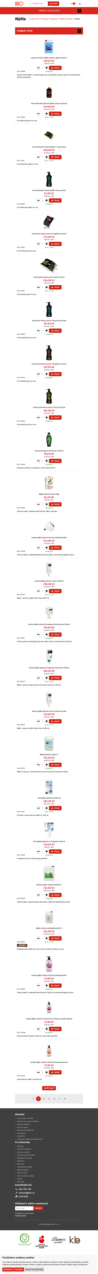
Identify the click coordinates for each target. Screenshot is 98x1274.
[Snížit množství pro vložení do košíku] (38, 68)
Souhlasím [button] (8, 1269)
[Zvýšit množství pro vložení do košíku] (46, 68)
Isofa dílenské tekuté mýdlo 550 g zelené (49, 190)
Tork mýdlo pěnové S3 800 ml (49, 798)
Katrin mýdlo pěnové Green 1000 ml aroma (49, 711)
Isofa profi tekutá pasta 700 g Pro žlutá (49, 407)
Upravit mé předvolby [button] (34, 1269)
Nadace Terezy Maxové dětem (27, 1121)
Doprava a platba (23, 1152)
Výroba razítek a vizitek (25, 1176)
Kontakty (20, 1146)
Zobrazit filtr (24, 31)
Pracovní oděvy (22, 1127)
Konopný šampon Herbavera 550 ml (49, 451)
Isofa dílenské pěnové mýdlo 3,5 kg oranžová (49, 103)
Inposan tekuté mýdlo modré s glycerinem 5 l (49, 58)
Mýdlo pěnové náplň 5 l (49, 755)
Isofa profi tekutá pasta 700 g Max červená (49, 364)
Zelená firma (21, 1133)
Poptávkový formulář (24, 1158)
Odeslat (38, 1208)
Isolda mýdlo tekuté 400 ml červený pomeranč (49, 1062)
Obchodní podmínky (24, 1149)
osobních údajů (20, 1215)
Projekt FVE (21, 1136)
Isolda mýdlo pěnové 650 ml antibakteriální (49, 538)
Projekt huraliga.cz (23, 1124)
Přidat (55, 68)
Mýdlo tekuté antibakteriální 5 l (49, 928)
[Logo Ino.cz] (19, 4)
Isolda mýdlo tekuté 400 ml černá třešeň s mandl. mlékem (49, 1019)
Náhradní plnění (22, 1170)
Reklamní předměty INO (25, 1130)
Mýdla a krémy (66, 19)
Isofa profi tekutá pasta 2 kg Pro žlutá (49, 277)
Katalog (44, 19)
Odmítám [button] (19, 1269)
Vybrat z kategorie (25, 10)
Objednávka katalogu (24, 1167)
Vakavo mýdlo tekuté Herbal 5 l (49, 885)
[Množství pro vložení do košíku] (42, 68)
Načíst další (49, 1088)
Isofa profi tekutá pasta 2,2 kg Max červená (49, 234)
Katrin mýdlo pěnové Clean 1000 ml (49, 581)
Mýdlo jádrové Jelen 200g (49, 494)
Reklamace (21, 1161)
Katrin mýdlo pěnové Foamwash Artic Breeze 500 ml (49, 624)
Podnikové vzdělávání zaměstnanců (29, 1139)
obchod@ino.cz (27, 1193)
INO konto (20, 1164)
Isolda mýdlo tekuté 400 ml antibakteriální (49, 975)
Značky (19, 1179)
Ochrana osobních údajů (26, 1155)
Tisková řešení (22, 1173)
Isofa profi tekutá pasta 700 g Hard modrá (49, 321)
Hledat (54, 3)
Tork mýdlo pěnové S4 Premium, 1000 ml (49, 841)
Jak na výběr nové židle (25, 1118)
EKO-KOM (20, 1182)
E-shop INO (34, 19)
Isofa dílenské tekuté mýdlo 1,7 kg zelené (49, 147)
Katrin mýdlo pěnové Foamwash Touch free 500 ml (49, 668)
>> (65, 1099)
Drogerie (54, 19)
